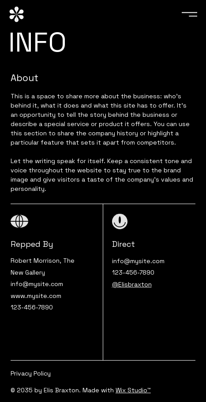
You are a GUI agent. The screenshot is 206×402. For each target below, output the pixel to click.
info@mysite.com (37, 284)
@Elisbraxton (132, 284)
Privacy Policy (31, 373)
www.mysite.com (36, 296)
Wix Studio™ (133, 390)
